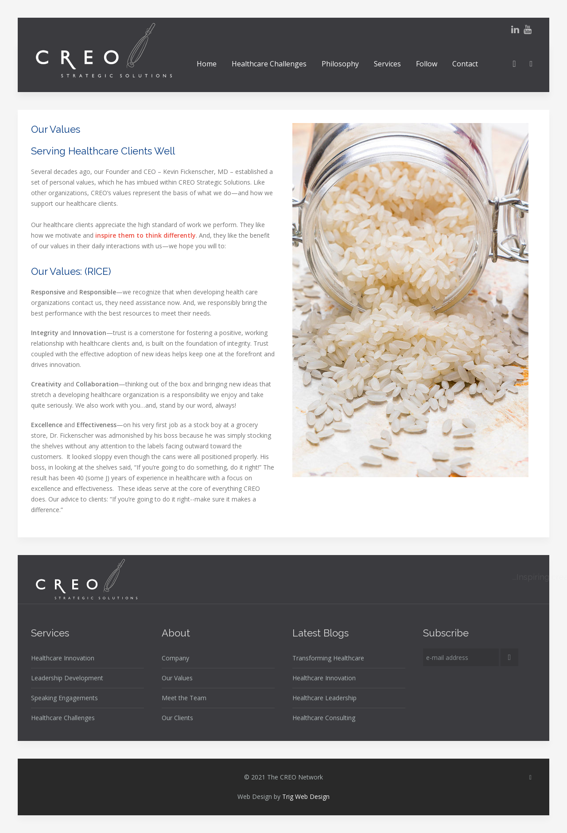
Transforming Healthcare (328, 658)
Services (387, 64)
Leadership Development (67, 678)
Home (207, 64)
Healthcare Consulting (323, 717)
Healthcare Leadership (324, 698)
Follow (426, 64)
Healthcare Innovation (62, 658)
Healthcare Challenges (269, 64)
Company (175, 658)
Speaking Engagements (64, 698)
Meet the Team (184, 698)
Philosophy (340, 64)
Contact (465, 64)
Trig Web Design (306, 796)
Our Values (177, 678)
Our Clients (177, 717)
